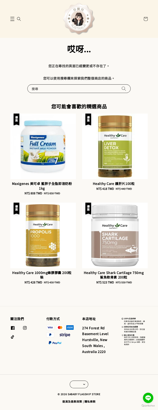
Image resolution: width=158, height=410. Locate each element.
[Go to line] (148, 398)
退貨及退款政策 (72, 401)
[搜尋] (123, 89)
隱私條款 (90, 401)
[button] (12, 18)
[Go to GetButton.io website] (148, 405)
